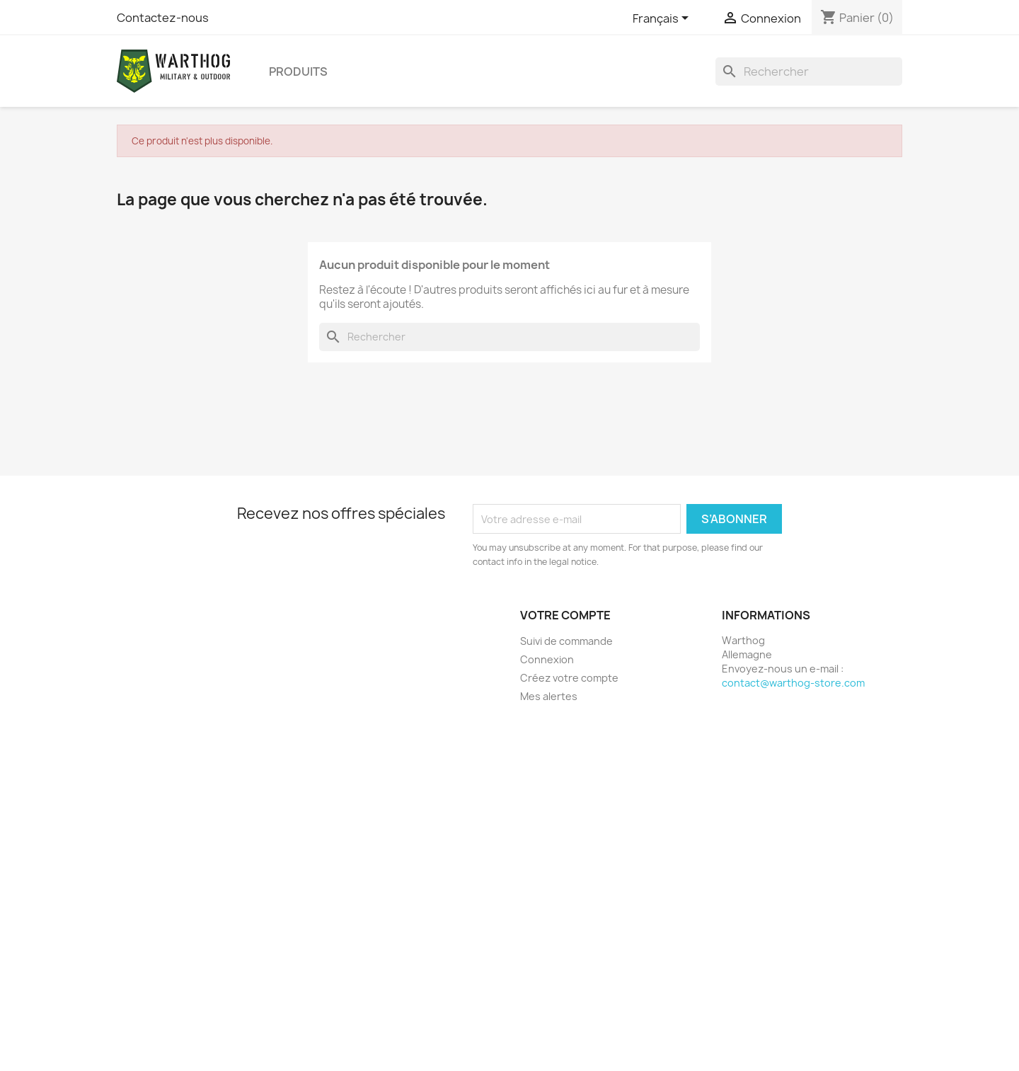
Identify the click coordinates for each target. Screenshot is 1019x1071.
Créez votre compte (569, 678)
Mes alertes (548, 696)
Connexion (547, 659)
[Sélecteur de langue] (663, 19)
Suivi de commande (566, 641)
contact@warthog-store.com (793, 682)
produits (298, 71)
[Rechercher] (808, 71)
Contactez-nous (163, 17)
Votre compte (565, 615)
